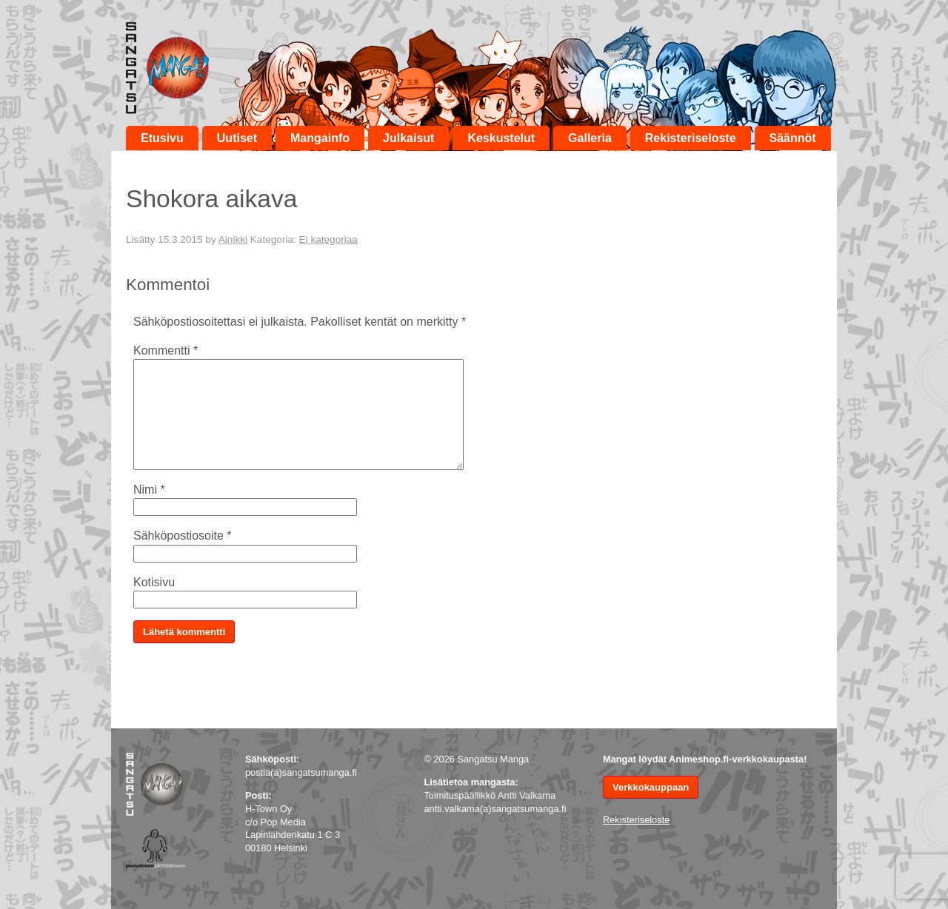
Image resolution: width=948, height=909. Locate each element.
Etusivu (162, 138)
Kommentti (165, 350)
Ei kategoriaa (328, 239)
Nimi (149, 489)
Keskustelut (501, 138)
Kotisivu (154, 582)
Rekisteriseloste (690, 138)
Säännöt (793, 138)
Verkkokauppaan (650, 787)
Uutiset (237, 138)
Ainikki (232, 239)
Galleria (590, 138)
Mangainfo (320, 138)
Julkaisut (408, 138)
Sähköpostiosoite (182, 535)
